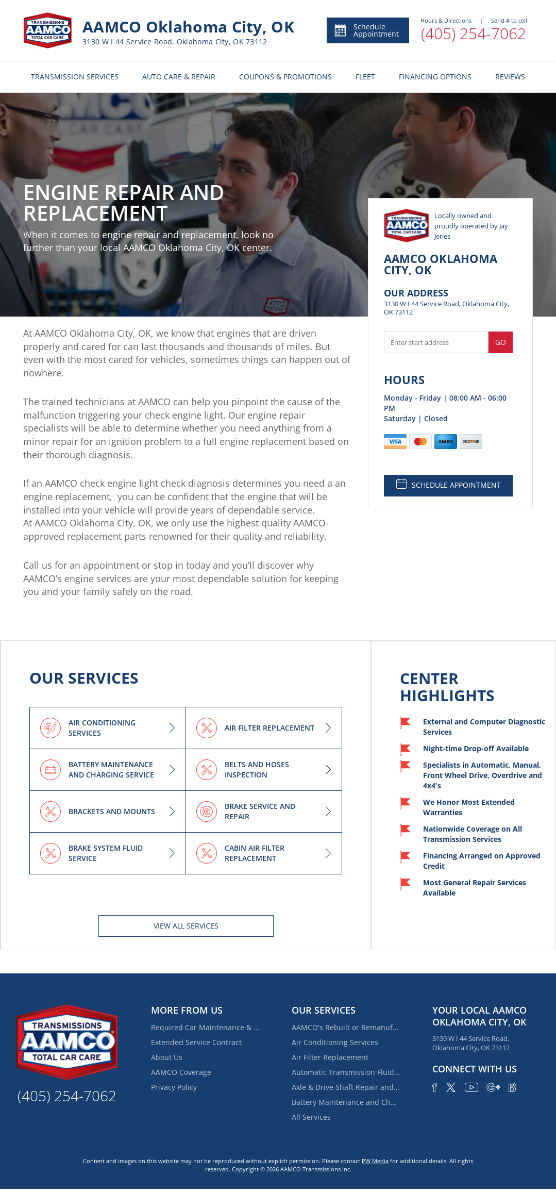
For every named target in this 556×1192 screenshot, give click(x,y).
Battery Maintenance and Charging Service (346, 1102)
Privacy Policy (174, 1087)
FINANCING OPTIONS (435, 76)
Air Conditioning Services (335, 1042)
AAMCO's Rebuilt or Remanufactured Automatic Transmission (346, 1027)
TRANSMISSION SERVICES (75, 76)
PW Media (375, 1161)
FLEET (365, 76)
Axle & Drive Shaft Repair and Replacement (346, 1087)
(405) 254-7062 (473, 33)
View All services (186, 926)
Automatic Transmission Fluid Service (346, 1072)
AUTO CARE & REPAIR (178, 76)
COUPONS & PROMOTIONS (285, 76)
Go (500, 342)
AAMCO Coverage (181, 1072)
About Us (166, 1057)
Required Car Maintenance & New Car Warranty (205, 1027)
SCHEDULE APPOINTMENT (448, 484)
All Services (311, 1117)
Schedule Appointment (366, 30)
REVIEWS (510, 76)
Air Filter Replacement (330, 1057)
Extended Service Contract (196, 1042)
